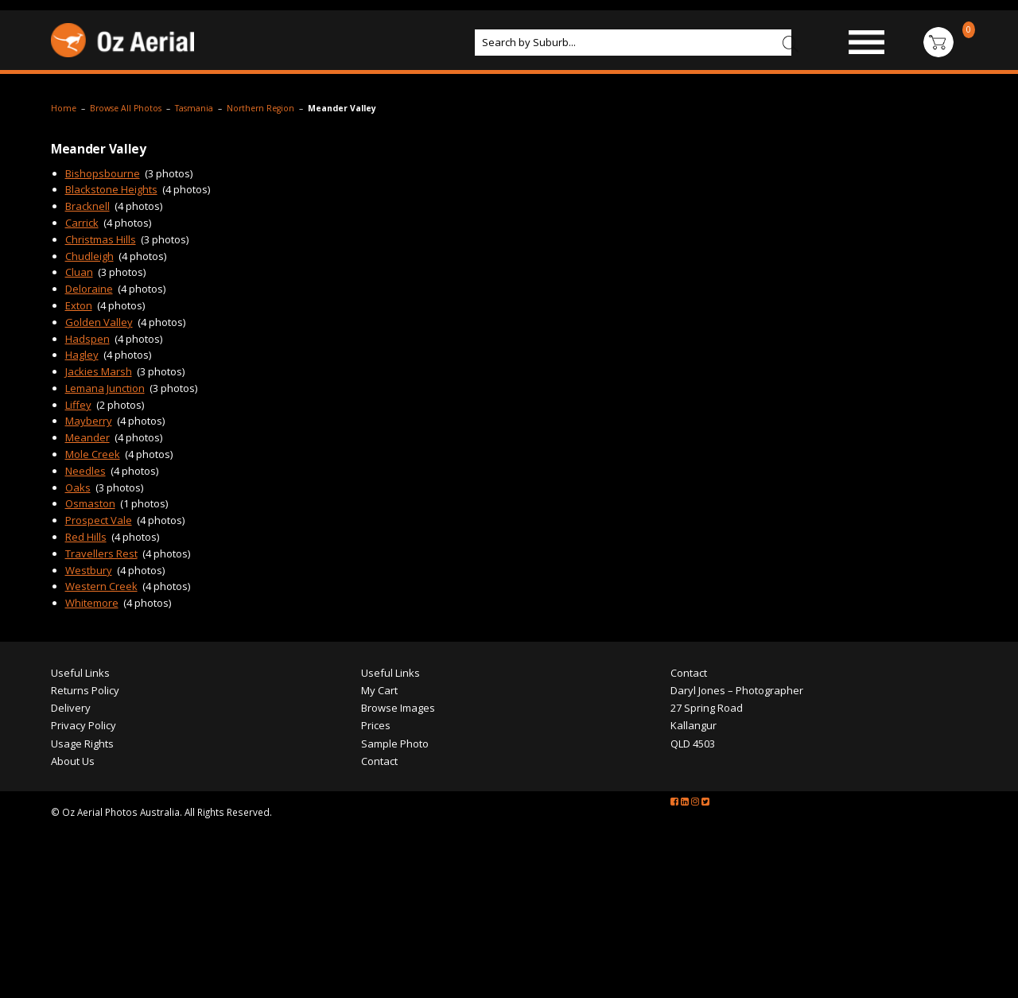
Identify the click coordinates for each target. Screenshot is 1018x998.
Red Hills (86, 537)
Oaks (78, 487)
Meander (87, 437)
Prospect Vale (98, 520)
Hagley (82, 355)
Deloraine (89, 289)
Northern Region (260, 108)
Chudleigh (89, 256)
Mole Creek (92, 454)
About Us (73, 761)
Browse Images (398, 708)
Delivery (71, 708)
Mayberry (88, 421)
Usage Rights (82, 743)
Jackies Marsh (98, 371)
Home (63, 108)
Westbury (88, 570)
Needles (85, 471)
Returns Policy (85, 690)
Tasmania (194, 108)
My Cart (379, 690)
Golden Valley (99, 322)
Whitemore (92, 603)
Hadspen (87, 339)
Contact (379, 761)
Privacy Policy (83, 725)
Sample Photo (395, 743)
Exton (78, 305)
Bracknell (87, 206)
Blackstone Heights (111, 189)
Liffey (78, 405)
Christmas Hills (100, 239)
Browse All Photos (125, 108)
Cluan (79, 272)
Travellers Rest (101, 553)
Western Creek (101, 586)
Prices (375, 725)
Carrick (82, 223)
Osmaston (90, 503)
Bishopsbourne (102, 173)
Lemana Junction (105, 388)
